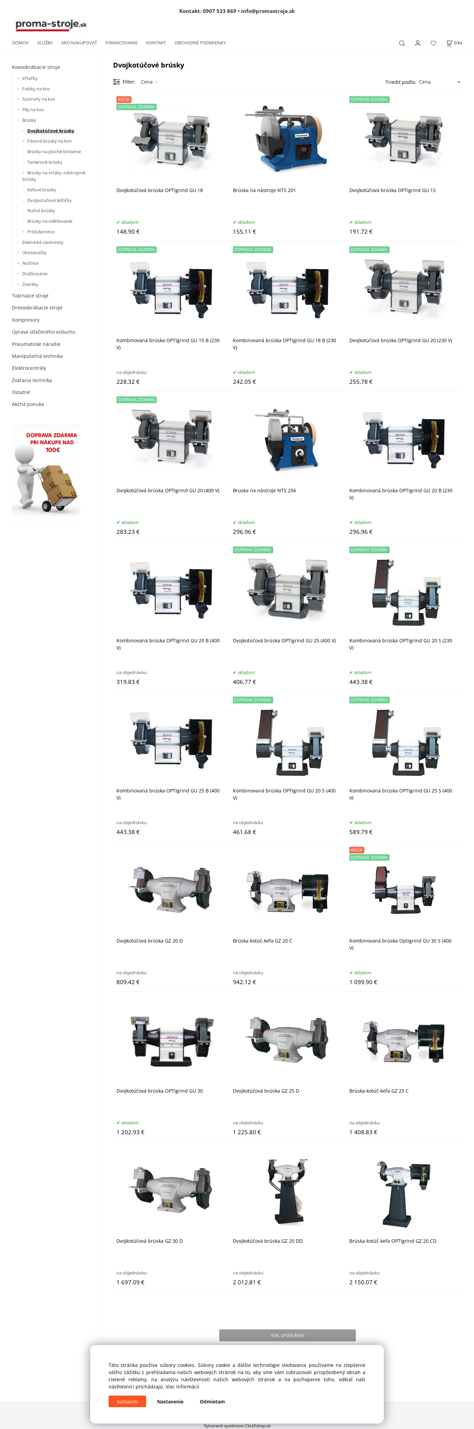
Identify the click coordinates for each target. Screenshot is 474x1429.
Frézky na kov (36, 89)
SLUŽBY (45, 43)
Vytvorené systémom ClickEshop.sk (237, 1425)
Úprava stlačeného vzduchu (43, 332)
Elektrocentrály (29, 368)
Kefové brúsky (41, 190)
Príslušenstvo (41, 232)
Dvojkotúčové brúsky (50, 131)
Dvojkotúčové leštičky (49, 200)
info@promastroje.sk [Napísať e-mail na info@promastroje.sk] (268, 11)
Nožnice (30, 263)
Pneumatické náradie (36, 344)
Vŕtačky (30, 78)
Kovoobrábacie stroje (36, 67)
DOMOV (20, 43)
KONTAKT (156, 43)
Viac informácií (182, 1386)
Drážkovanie (34, 274)
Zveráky (30, 284)
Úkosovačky (34, 252)
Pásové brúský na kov (49, 141)
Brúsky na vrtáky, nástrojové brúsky (53, 176)
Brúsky (29, 120)
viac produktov (287, 1335)
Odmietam (212, 1401)
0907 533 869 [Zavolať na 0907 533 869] (219, 11)
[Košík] (454, 43)
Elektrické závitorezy (43, 242)
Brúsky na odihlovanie (49, 221)
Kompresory (26, 320)
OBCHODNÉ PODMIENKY (200, 43)
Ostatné (21, 392)
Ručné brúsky (41, 210)
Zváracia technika (32, 380)
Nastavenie (170, 1401)
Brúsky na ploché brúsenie (54, 151)
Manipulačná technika (37, 356)
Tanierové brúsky (44, 162)
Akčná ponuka (28, 404)
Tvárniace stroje (30, 295)
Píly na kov (33, 109)
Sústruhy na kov (38, 99)
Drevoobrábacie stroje (37, 307)
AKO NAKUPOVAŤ (79, 43)
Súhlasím (127, 1401)
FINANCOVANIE (122, 43)
